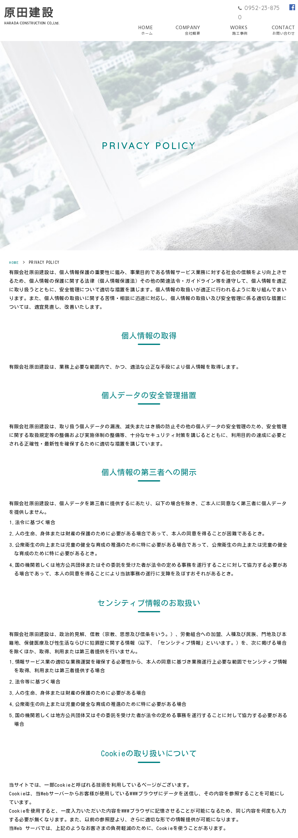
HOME (145, 30)
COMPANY (188, 30)
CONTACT (283, 30)
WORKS (239, 30)
